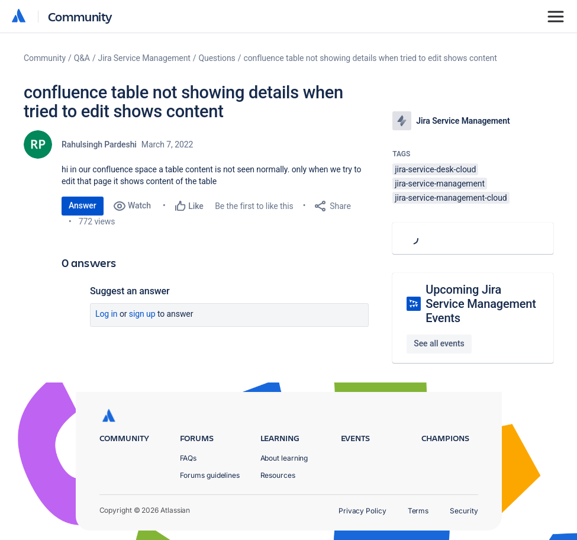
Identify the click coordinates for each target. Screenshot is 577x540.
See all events (439, 343)
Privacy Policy (362, 510)
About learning (284, 458)
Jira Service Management (144, 58)
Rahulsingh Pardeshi (99, 144)
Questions (217, 58)
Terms (418, 510)
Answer (82, 205)
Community (80, 16)
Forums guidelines (210, 475)
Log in (106, 314)
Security (464, 510)
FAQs (188, 458)
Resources (277, 475)
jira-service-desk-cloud (435, 169)
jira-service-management (440, 183)
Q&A (82, 58)
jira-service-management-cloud (451, 197)
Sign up (142, 314)
